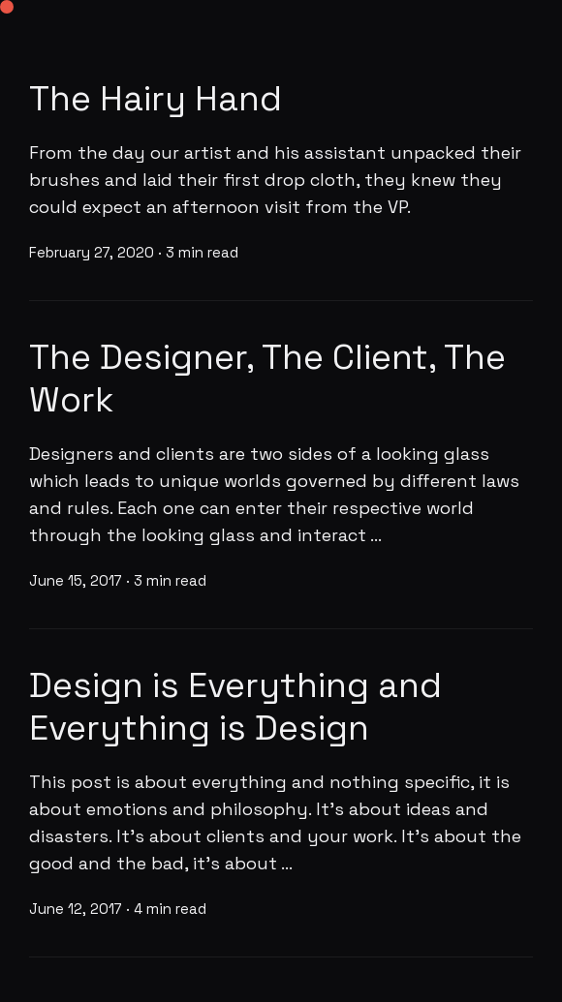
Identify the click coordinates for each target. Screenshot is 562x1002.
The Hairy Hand (155, 98)
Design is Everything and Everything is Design (235, 706)
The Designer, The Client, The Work (267, 378)
